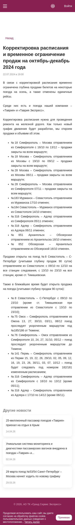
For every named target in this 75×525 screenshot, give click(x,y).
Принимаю (64, 517)
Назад (9, 38)
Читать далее (32, 522)
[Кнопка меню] (5, 6)
